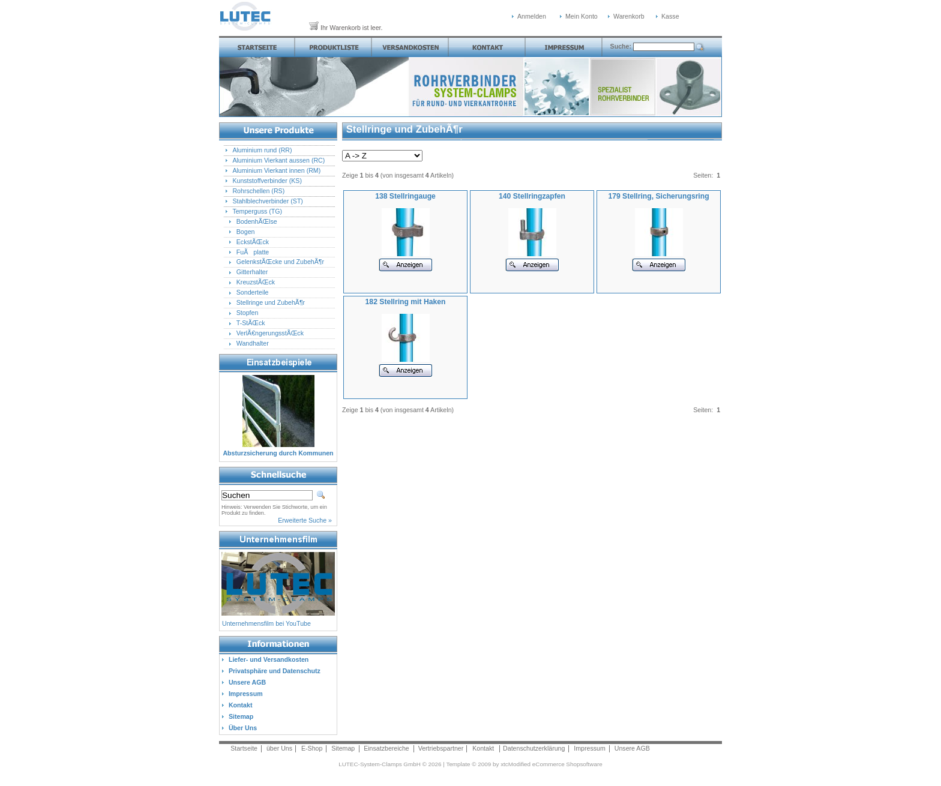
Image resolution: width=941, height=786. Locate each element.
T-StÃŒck (250, 322)
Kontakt (483, 748)
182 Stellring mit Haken (405, 302)
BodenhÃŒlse (256, 221)
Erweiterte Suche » (305, 520)
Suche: (621, 46)
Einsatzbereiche (386, 748)
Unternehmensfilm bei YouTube (266, 623)
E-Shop (311, 748)
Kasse (670, 16)
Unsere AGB (632, 748)
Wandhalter (252, 343)
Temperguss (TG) (257, 211)
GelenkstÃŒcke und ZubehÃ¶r (280, 261)
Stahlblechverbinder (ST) (267, 201)
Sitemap (343, 748)
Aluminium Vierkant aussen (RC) (278, 160)
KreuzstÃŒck (255, 282)
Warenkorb (629, 16)
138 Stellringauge (405, 196)
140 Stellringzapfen (532, 196)
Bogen (245, 231)
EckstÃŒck (252, 241)
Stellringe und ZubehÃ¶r (270, 302)
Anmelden (531, 16)
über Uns (279, 748)
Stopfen (247, 312)
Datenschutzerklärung (534, 748)
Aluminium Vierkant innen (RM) (276, 170)
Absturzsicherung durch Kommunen (278, 453)
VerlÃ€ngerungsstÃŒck (270, 333)
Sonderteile (252, 292)
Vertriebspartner (441, 748)
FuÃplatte (252, 252)
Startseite (243, 748)
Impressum (590, 748)
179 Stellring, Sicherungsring (658, 196)
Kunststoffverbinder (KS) (267, 180)
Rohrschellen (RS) (258, 190)
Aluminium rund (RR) (262, 150)
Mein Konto (581, 16)
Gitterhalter (252, 271)
